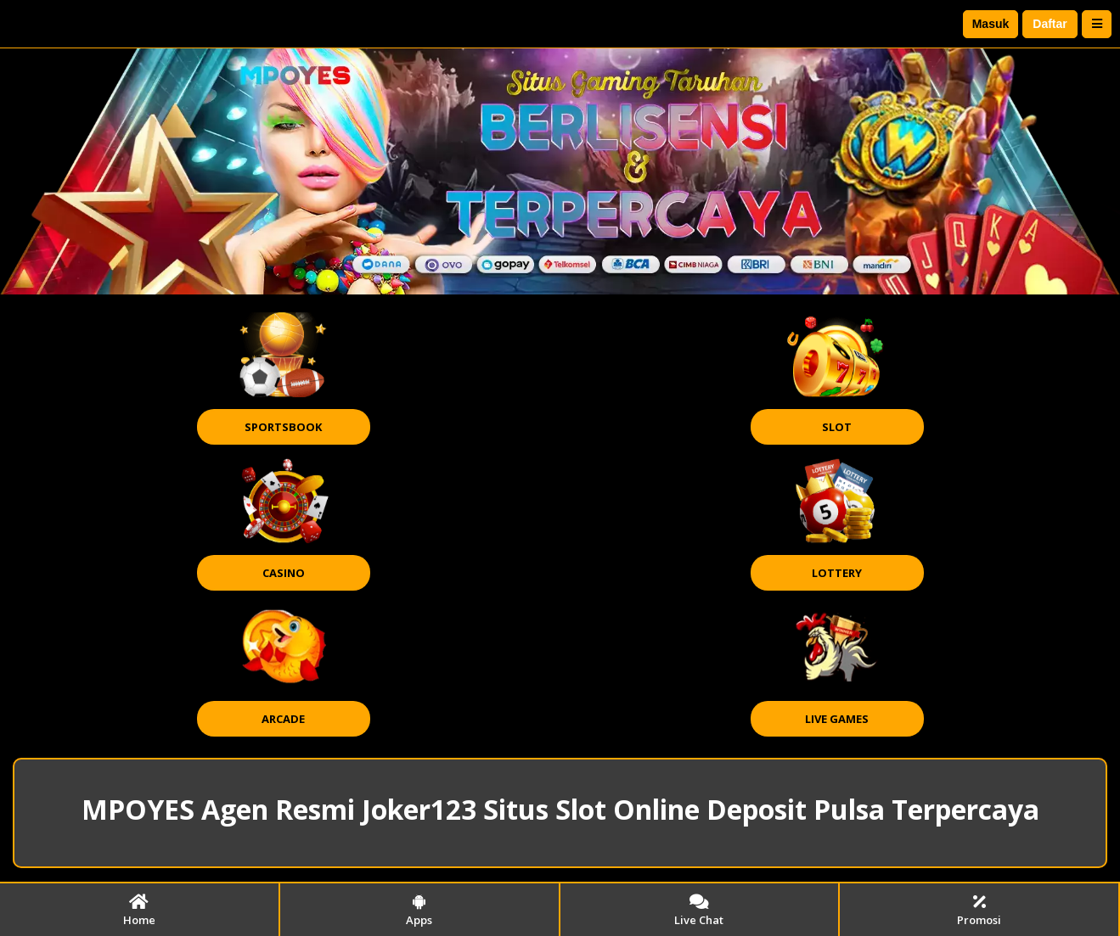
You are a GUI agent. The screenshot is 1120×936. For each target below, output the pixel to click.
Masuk (991, 24)
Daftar (1050, 24)
